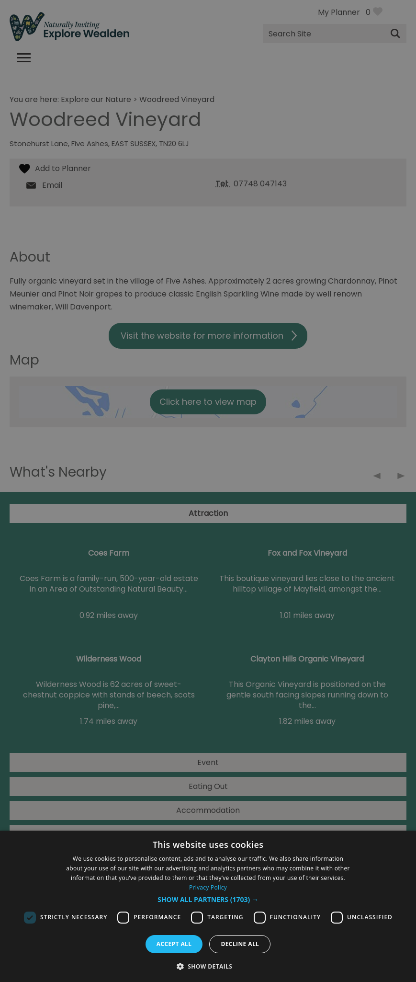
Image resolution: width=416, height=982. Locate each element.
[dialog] (208, 906)
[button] (208, 899)
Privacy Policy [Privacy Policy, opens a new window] (208, 887)
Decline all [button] (240, 944)
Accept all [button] (174, 944)
